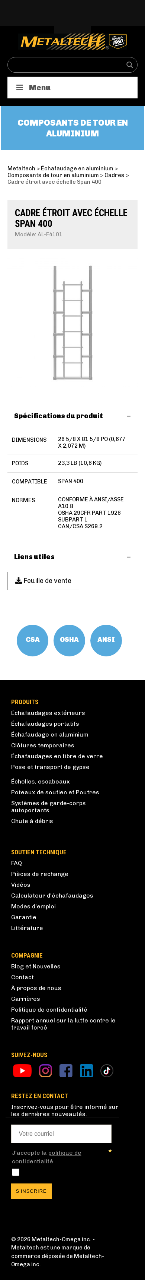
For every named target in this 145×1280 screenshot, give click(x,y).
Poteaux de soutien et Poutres (55, 792)
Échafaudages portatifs (45, 723)
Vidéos (20, 884)
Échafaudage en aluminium (49, 734)
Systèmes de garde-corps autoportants (48, 807)
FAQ (16, 863)
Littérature (27, 927)
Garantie (23, 917)
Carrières (25, 998)
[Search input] (67, 64)
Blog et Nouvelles (36, 966)
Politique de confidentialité (49, 1009)
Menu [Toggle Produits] (33, 87)
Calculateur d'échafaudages (52, 895)
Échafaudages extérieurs (48, 712)
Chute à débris (32, 821)
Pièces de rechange (39, 873)
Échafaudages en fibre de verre (57, 756)
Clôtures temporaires (42, 745)
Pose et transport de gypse (50, 766)
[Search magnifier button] (130, 65)
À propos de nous (36, 987)
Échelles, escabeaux (40, 781)
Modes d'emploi (33, 906)
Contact (22, 977)
